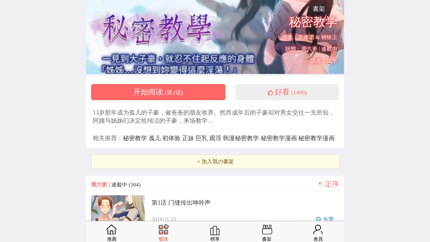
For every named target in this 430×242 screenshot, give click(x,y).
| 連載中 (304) (115, 185)
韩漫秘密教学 (242, 138)
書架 (319, 8)
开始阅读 (158, 92)
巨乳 (202, 138)
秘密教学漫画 (280, 138)
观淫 (216, 138)
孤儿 (156, 138)
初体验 (172, 138)
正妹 (189, 138)
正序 (332, 184)
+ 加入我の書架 (215, 162)
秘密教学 (136, 138)
